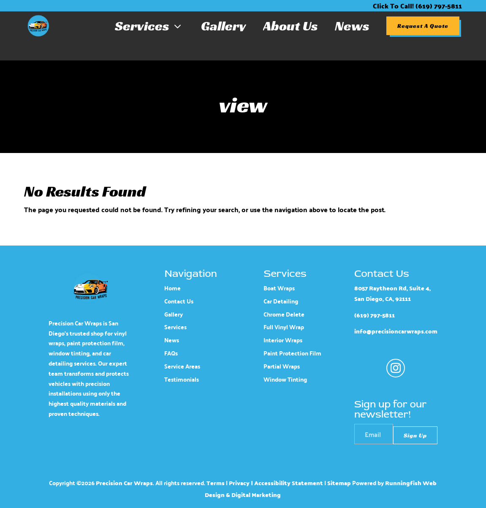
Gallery (223, 25)
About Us (290, 25)
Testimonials (181, 379)
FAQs (171, 353)
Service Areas (182, 366)
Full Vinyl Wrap (283, 327)
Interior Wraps (282, 340)
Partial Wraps (281, 366)
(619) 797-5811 (374, 315)
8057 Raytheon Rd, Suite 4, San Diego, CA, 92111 (392, 293)
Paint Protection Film (292, 353)
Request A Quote (422, 26)
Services (149, 25)
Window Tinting (285, 379)
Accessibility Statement (288, 483)
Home (172, 288)
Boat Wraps (279, 288)
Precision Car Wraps (124, 483)
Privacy (239, 483)
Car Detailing (280, 301)
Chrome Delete (283, 314)
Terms (215, 483)
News (352, 25)
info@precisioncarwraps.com (395, 331)
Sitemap (339, 483)
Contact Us (178, 301)
